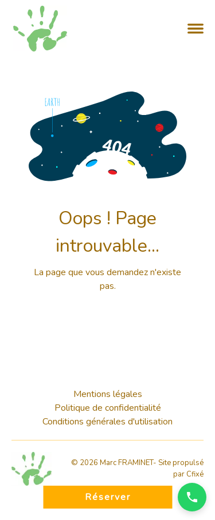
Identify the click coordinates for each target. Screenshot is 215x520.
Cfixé (195, 474)
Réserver (108, 497)
